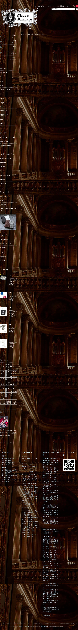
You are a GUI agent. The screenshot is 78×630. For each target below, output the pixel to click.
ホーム (2, 623)
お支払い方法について (38, 623)
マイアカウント (41, 6)
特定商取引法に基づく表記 (63, 623)
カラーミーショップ (13, 626)
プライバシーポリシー (26, 623)
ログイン (52, 6)
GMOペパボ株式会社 (34, 626)
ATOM (75, 623)
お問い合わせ (17, 623)
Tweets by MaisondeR (6, 443)
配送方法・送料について (50, 623)
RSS (72, 623)
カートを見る (72, 6)
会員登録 (61, 6)
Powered (59, 626)
